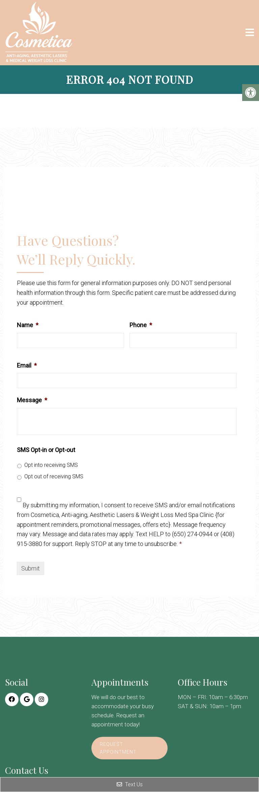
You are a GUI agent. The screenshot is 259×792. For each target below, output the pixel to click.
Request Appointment (118, 748)
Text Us (130, 784)
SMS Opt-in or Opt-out (46, 449)
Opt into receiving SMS (51, 465)
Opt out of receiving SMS (53, 476)
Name (27, 325)
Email (27, 365)
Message (32, 400)
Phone (141, 325)
